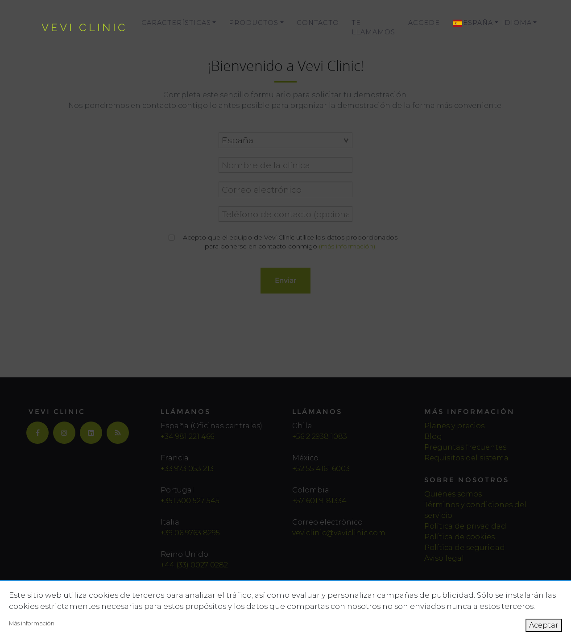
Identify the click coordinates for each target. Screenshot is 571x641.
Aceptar (544, 625)
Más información (31, 623)
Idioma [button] (517, 23)
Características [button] (176, 23)
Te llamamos (373, 28)
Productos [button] (253, 23)
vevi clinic (84, 27)
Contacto (318, 23)
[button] (471, 23)
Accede (424, 23)
